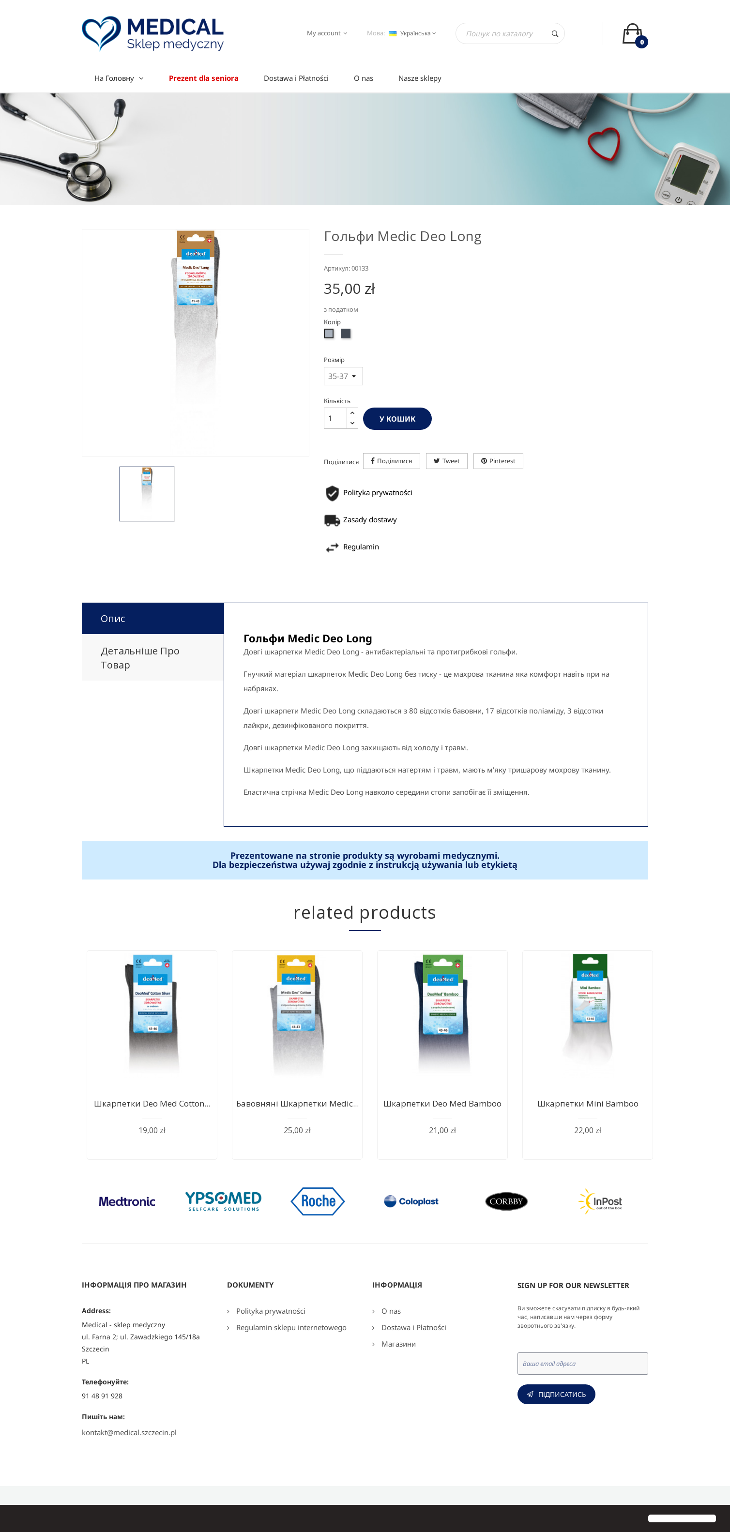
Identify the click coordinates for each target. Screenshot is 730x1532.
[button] (15, 1519)
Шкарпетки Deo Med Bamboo (442, 1103)
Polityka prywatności (269, 1311)
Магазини (398, 1344)
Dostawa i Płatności (413, 1327)
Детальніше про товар (140, 657)
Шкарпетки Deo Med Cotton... (152, 1103)
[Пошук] (510, 33)
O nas (390, 1311)
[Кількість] (335, 418)
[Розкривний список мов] (411, 33)
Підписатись (562, 1394)
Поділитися (394, 460)
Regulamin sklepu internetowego (290, 1327)
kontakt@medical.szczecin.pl (129, 1432)
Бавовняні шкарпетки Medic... (297, 1103)
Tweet (451, 460)
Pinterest (502, 460)
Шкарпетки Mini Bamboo (588, 1103)
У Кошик (397, 419)
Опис (113, 618)
